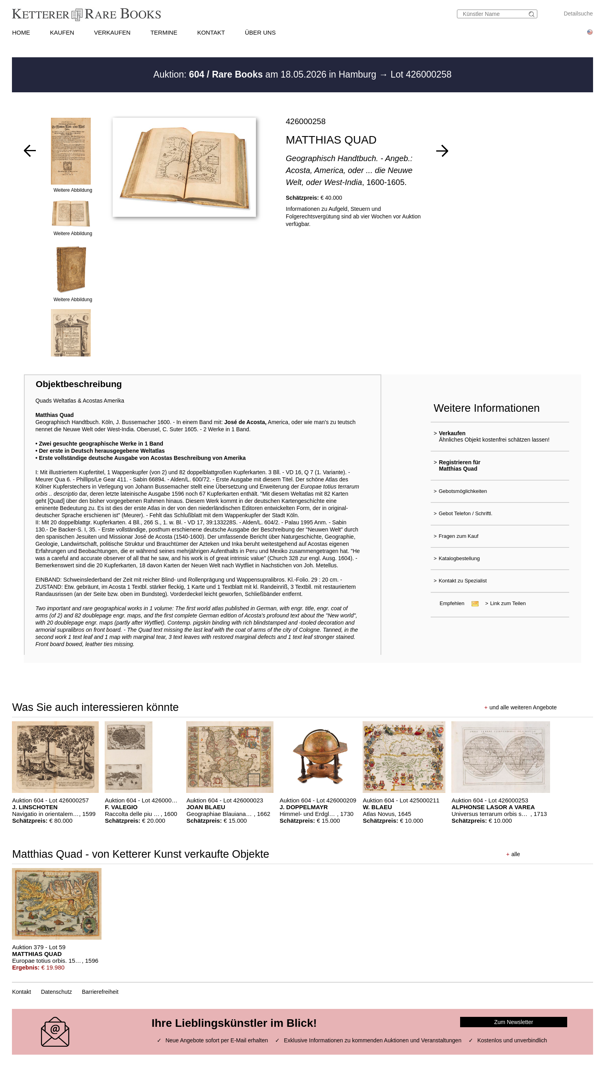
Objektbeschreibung (79, 384)
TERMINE (164, 32)
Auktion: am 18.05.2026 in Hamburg (266, 74)
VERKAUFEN (112, 32)
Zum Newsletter (513, 1022)
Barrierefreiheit (100, 992)
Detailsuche (578, 13)
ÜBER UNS (260, 32)
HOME (21, 32)
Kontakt (21, 992)
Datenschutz (56, 992)
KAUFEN (62, 32)
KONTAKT (211, 32)
